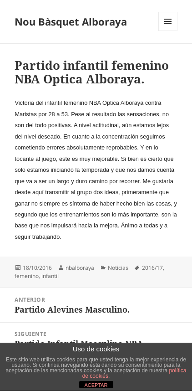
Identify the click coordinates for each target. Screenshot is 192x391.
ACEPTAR (95, 385)
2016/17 (152, 268)
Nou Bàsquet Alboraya (71, 21)
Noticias (118, 268)
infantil (50, 276)
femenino (27, 276)
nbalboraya (80, 268)
